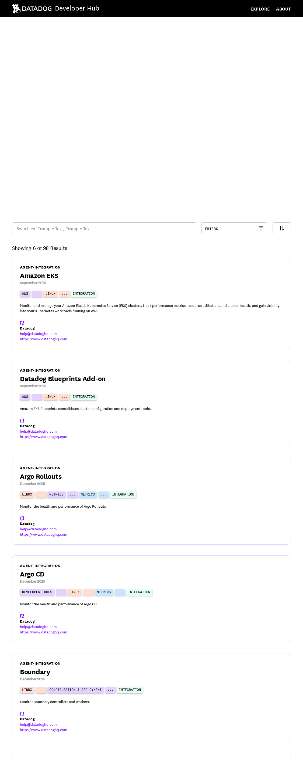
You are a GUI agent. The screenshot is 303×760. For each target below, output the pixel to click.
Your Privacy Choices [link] (109, 752)
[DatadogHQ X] (257, 752)
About (283, 8)
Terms (18, 752)
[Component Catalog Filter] (234, 80)
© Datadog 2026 (28, 737)
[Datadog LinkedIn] (271, 752)
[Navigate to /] (55, 8)
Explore (260, 8)
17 (184, 707)
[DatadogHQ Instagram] (285, 752)
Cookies (68, 752)
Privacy (41, 752)
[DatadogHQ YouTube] (243, 752)
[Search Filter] (282, 80)
